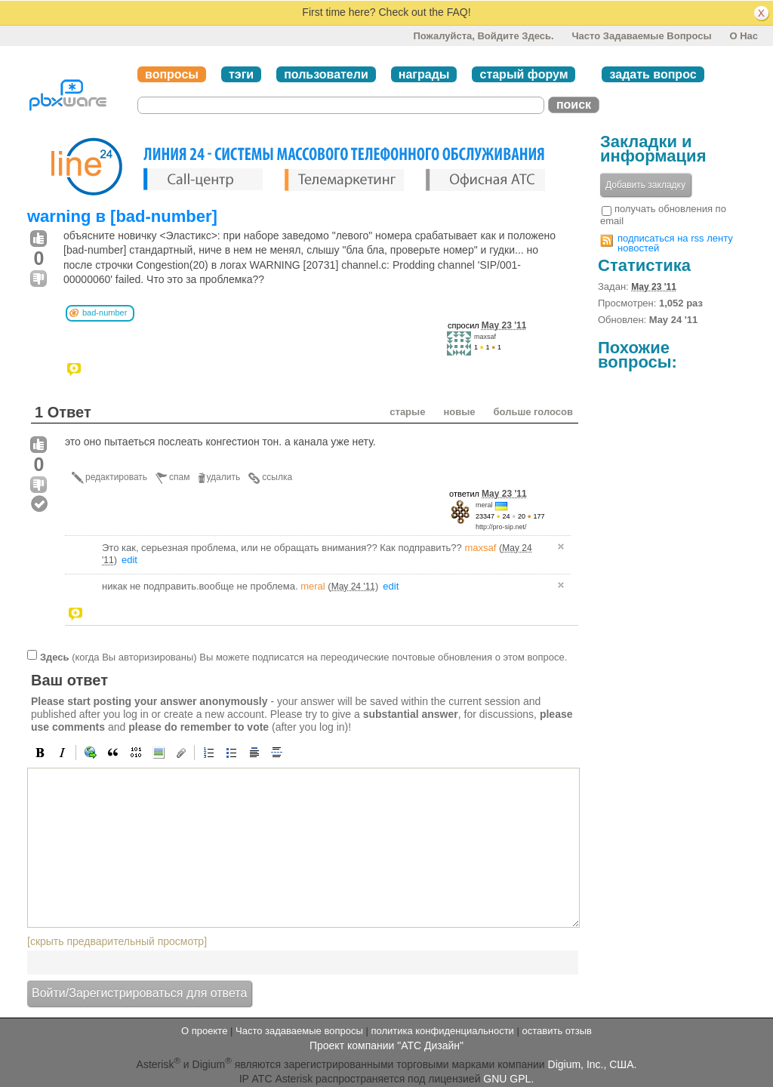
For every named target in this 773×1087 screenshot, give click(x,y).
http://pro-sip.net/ (501, 527)
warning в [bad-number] (122, 216)
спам (179, 477)
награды (424, 74)
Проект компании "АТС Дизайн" (386, 1045)
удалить (224, 477)
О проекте (204, 1030)
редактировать (116, 477)
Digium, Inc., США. (592, 1064)
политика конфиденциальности (442, 1030)
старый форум (523, 74)
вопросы (172, 74)
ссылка (277, 477)
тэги (241, 74)
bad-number (104, 312)
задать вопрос (652, 74)
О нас (743, 36)
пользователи (326, 74)
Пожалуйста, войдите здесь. (483, 36)
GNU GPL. (508, 1079)
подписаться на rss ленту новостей (675, 243)
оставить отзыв (557, 1030)
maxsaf (485, 336)
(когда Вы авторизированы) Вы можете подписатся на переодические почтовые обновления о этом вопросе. (303, 657)
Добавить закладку (645, 185)
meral (484, 505)
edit (129, 559)
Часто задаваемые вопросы (641, 36)
